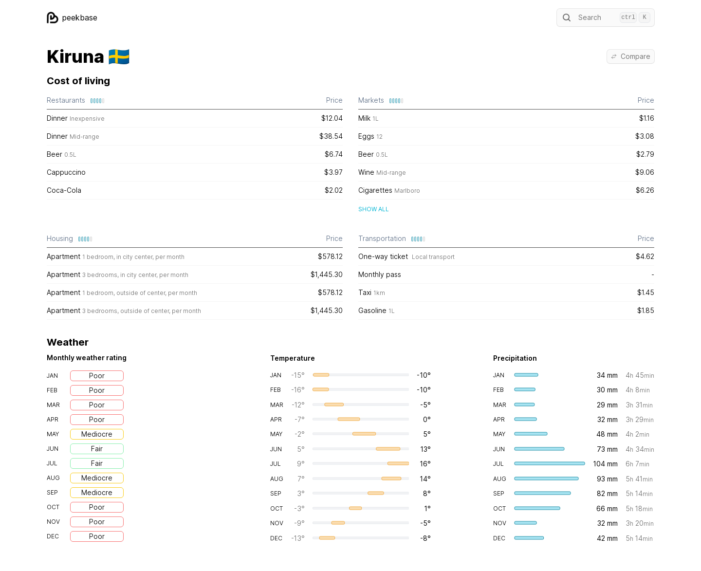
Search (605, 17)
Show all (373, 209)
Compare (630, 56)
